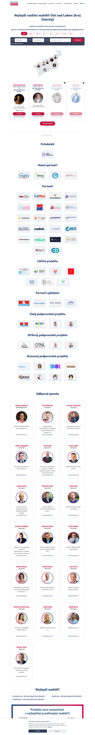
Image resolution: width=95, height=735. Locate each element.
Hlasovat (19, 113)
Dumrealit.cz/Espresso (57, 86)
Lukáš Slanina (22, 486)
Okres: (30, 39)
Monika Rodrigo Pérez (22, 607)
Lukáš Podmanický (21, 446)
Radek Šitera (73, 607)
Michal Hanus (47, 566)
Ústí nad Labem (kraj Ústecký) (19, 90)
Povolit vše (37, 731)
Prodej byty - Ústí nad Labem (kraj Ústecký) (66, 696)
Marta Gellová (21, 566)
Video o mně (19, 110)
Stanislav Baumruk (19, 85)
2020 (57, 33)
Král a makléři (75, 86)
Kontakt (75, 3)
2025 (24, 33)
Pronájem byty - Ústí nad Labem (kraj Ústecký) (28, 696)
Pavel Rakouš (73, 526)
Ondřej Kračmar (47, 526)
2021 (51, 33)
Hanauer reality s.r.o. (38, 86)
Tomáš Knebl (47, 607)
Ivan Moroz (73, 566)
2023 (37, 33)
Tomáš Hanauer (38, 85)
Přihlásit (82, 3)
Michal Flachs (22, 647)
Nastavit (50, 727)
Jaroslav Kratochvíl (73, 405)
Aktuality (51, 3)
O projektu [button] (58, 3)
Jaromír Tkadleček (21, 526)
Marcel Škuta (57, 85)
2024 (31, 33)
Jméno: (47, 40)
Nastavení (57, 731)
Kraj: (13, 39)
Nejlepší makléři (32, 3)
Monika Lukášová (21, 405)
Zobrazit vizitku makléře (19, 116)
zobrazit (78, 40)
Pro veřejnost (68, 3)
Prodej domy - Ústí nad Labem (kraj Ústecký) (28, 699)
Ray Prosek (47, 446)
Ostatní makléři (47, 123)
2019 (64, 33)
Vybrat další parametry (17, 43)
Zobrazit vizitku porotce (21, 434)
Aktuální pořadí (42, 3)
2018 (71, 33)
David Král (75, 85)
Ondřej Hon (73, 486)
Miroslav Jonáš (47, 486)
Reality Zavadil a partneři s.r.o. (19, 87)
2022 (44, 33)
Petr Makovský (47, 405)
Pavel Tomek (73, 446)
